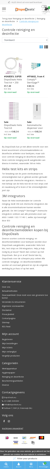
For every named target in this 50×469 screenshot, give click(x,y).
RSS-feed (6, 326)
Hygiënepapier (8, 372)
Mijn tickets (7, 347)
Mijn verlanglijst (9, 351)
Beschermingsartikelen (12, 381)
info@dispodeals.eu (11, 404)
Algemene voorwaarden (13, 306)
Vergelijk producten (11, 355)
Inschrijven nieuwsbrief (12, 428)
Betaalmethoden (9, 291)
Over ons (6, 287)
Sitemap (5, 322)
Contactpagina (8, 318)
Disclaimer (7, 310)
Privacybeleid (8, 314)
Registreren (7, 339)
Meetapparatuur (9, 368)
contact (33, 252)
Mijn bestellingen (10, 343)
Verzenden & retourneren (13, 302)
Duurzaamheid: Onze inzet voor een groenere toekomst (25, 296)
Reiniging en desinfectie (13, 376)
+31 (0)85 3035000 (10, 401)
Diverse (5, 385)
